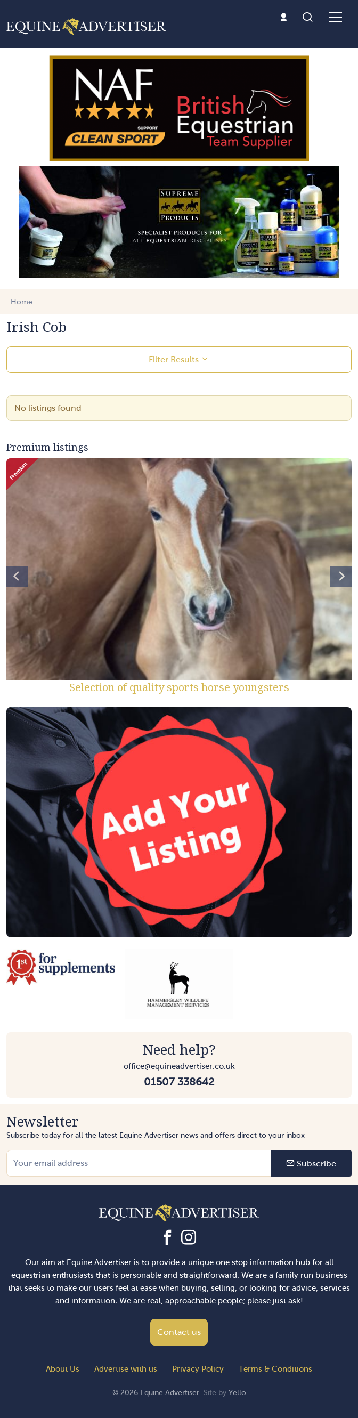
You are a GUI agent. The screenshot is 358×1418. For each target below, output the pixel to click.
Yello (237, 1393)
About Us (62, 1369)
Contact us (179, 1331)
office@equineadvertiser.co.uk (179, 1066)
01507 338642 (179, 1082)
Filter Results (179, 359)
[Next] (341, 576)
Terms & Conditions (275, 1369)
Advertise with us (125, 1369)
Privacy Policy (198, 1369)
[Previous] (17, 576)
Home (21, 302)
